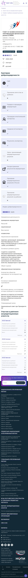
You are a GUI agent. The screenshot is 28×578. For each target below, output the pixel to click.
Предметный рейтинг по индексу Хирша (11, 444)
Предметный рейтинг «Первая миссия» (11, 448)
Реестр (19, 51)
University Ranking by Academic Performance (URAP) (12, 490)
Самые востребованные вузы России (10, 404)
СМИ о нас (4, 523)
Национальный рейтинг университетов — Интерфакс (11, 395)
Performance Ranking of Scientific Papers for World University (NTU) (12, 482)
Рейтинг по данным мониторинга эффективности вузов (9, 406)
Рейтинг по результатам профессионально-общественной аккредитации (9, 413)
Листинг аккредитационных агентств (10, 511)
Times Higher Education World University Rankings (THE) (11, 465)
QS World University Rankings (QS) (9, 467)
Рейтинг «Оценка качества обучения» (10, 409)
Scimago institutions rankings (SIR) (9, 488)
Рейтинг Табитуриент (6, 426)
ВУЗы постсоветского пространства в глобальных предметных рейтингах (12, 500)
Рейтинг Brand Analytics (7, 428)
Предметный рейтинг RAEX (8, 446)
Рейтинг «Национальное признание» (10, 420)
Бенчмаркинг (5, 519)
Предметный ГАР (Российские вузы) (10, 450)
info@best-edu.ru (7, 541)
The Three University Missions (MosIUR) (10, 473)
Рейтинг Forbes (5, 418)
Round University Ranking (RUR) (9, 477)
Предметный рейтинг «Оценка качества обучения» (11, 441)
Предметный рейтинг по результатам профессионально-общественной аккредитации (10, 438)
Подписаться (20, 383)
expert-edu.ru (6, 537)
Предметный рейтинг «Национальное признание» (10, 453)
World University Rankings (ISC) (8, 493)
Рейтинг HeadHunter (6, 424)
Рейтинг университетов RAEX (8, 400)
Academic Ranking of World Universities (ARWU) (11, 470)
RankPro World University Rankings (9, 495)
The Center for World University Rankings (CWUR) (11, 485)
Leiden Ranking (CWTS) (7, 479)
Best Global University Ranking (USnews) (11, 475)
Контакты (8, 567)
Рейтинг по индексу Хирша (8, 402)
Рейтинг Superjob (5, 422)
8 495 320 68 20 (7, 539)
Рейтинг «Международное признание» (11, 416)
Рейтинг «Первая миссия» (7, 398)
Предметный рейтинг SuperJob (9, 456)
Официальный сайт (8, 51)
